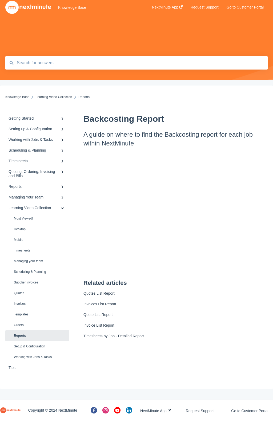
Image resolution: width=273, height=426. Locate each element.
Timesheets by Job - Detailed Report (113, 336)
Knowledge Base (72, 7)
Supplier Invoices (26, 282)
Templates (21, 314)
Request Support (200, 411)
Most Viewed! (23, 218)
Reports (20, 336)
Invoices (20, 304)
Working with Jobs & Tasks (33, 357)
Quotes (19, 293)
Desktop (20, 229)
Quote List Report (98, 315)
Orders (19, 325)
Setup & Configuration (29, 346)
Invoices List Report (99, 304)
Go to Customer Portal (249, 411)
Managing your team (28, 261)
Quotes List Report (99, 293)
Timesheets (22, 250)
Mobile (18, 240)
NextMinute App (155, 411)
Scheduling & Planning (30, 272)
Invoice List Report (98, 325)
